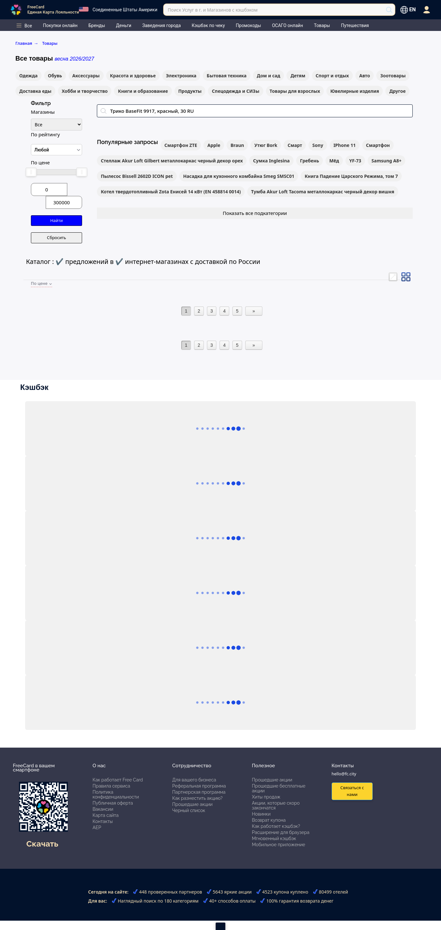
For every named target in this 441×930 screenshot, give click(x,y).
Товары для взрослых (295, 91)
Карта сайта (106, 815)
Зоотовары (393, 76)
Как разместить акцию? (197, 798)
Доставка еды (35, 91)
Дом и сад (268, 76)
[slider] (31, 172)
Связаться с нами (352, 791)
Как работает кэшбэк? (276, 826)
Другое (397, 91)
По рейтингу (45, 134)
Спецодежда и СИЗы (235, 91)
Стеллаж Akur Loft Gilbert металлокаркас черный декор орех (172, 161)
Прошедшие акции (192, 804)
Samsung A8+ (386, 161)
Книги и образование (143, 91)
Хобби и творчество (85, 91)
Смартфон (378, 145)
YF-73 (355, 161)
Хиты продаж (266, 796)
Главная (26, 43)
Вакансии (103, 809)
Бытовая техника (227, 76)
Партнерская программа (198, 792)
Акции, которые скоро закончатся (276, 805)
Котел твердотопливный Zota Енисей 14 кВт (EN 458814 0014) (171, 192)
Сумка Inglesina (271, 161)
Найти (56, 220)
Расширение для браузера (281, 832)
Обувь (55, 76)
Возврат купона (269, 820)
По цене (40, 162)
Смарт (294, 145)
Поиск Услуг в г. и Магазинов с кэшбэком (213, 10)
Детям (297, 76)
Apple (213, 145)
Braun (237, 145)
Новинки (261, 814)
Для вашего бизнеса (194, 779)
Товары (50, 43)
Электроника (181, 76)
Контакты (103, 821)
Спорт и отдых (332, 76)
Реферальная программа (199, 786)
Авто (364, 76)
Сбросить (56, 237)
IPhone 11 (344, 145)
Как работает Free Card (118, 779)
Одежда (28, 76)
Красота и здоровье (133, 76)
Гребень (309, 161)
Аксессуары (86, 76)
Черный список (188, 810)
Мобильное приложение (278, 844)
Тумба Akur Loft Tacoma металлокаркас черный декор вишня (322, 192)
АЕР (97, 827)
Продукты (190, 91)
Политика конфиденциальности (116, 794)
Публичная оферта (113, 803)
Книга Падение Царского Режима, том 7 (351, 176)
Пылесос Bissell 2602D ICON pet (137, 176)
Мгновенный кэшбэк (274, 838)
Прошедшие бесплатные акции (278, 788)
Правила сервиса (111, 786)
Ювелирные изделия (354, 91)
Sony (317, 145)
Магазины (43, 112)
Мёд (334, 161)
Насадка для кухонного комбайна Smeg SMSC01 (238, 176)
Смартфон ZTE (180, 145)
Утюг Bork (265, 145)
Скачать (42, 843)
